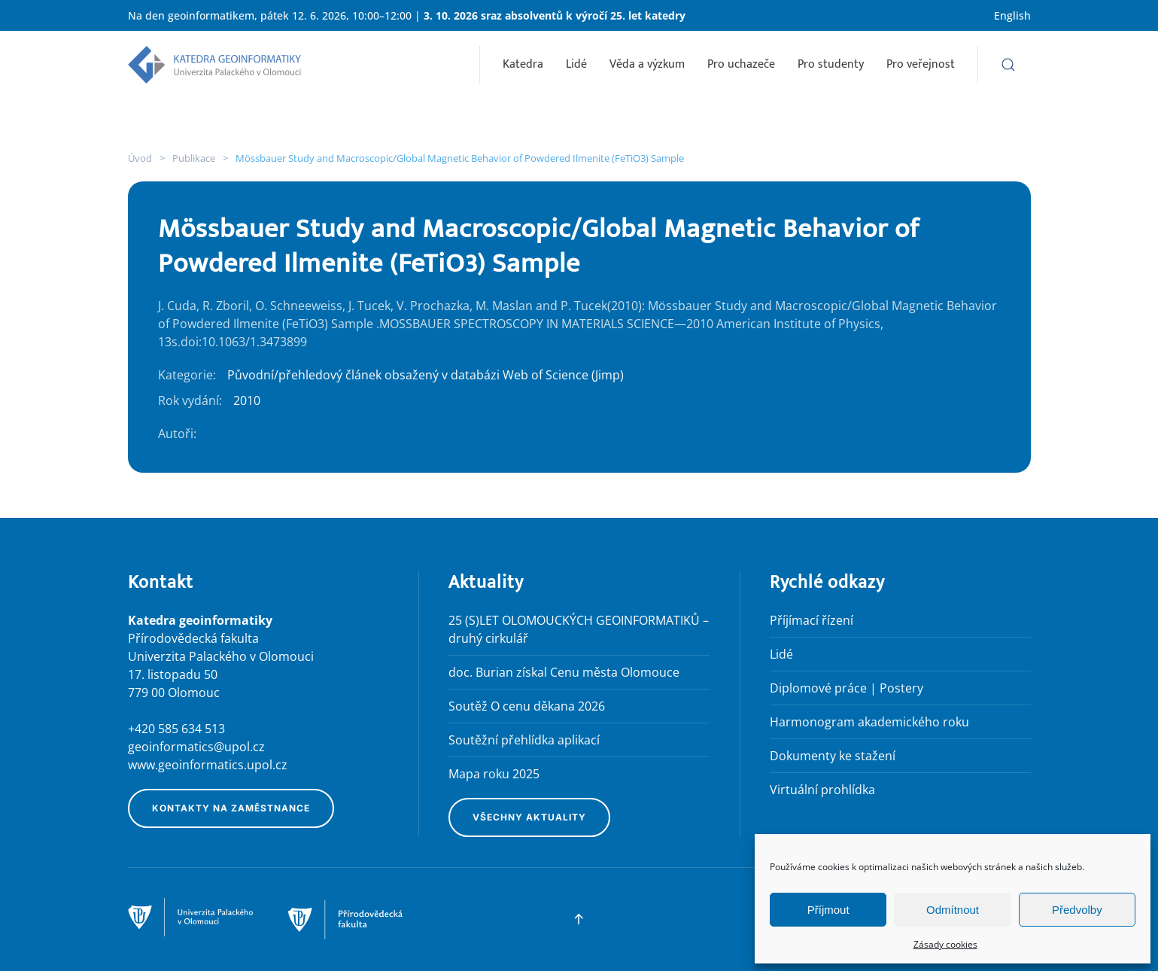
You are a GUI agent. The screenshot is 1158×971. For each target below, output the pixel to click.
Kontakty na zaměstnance (231, 808)
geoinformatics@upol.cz (196, 746)
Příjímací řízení (811, 620)
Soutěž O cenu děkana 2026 (526, 706)
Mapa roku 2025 (493, 774)
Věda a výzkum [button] (647, 64)
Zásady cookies (945, 944)
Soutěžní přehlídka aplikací (524, 740)
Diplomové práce (818, 688)
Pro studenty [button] (831, 64)
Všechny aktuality (529, 817)
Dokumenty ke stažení (832, 755)
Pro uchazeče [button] (741, 64)
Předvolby (1077, 909)
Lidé (576, 64)
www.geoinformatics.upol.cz (207, 764)
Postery (901, 688)
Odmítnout (952, 909)
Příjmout (828, 909)
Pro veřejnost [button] (920, 64)
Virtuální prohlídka (822, 789)
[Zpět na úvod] (214, 65)
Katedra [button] (523, 64)
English (1012, 15)
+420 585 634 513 (176, 728)
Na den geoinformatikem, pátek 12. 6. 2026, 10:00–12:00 (270, 15)
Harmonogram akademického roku (869, 722)
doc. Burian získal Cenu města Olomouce (563, 672)
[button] (1008, 65)
